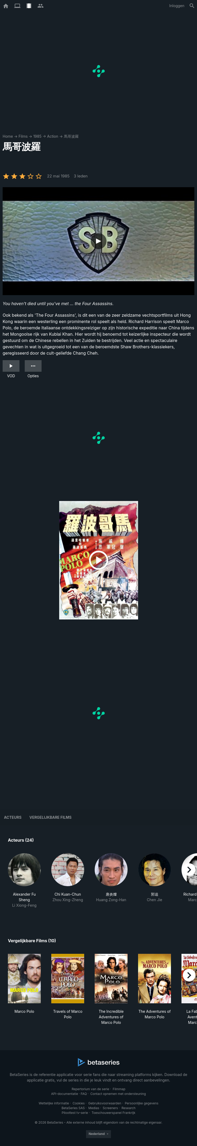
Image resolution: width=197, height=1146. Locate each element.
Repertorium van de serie (90, 1089)
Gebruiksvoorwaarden (104, 1103)
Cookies (79, 1103)
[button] (24, 883)
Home (8, 136)
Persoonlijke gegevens (141, 1103)
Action (52, 136)
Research (128, 1108)
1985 (37, 136)
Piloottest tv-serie (75, 1113)
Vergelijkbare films (50, 817)
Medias (93, 1108)
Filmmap (119, 1089)
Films (23, 136)
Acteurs (13, 817)
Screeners (110, 1108)
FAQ (84, 1094)
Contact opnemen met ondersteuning (118, 1094)
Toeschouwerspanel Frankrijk (113, 1113)
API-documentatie (64, 1094)
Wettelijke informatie (54, 1103)
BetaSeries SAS (73, 1108)
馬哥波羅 (71, 136)
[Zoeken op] (192, 6)
